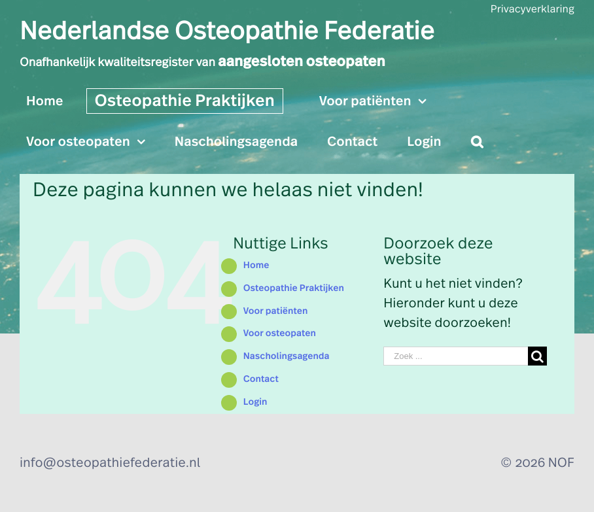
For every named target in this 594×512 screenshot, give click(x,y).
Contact (261, 379)
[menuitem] (53, 99)
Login (255, 402)
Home (256, 265)
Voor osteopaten (279, 333)
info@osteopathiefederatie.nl (110, 462)
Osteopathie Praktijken (293, 288)
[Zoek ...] (455, 356)
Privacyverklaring (532, 10)
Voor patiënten (275, 311)
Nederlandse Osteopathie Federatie (227, 32)
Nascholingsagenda (286, 356)
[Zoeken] (477, 142)
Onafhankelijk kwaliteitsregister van (202, 63)
